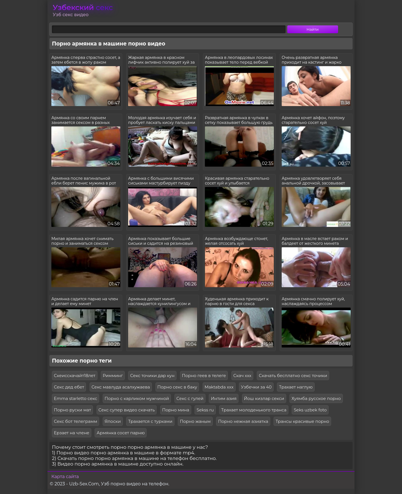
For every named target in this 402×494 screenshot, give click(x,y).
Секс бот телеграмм (75, 421)
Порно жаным (195, 421)
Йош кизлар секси (264, 398)
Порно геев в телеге (204, 375)
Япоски (113, 421)
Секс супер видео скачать (127, 410)
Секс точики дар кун (152, 375)
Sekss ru (205, 410)
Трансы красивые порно (302, 421)
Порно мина (175, 410)
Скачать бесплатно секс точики (293, 375)
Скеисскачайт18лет (74, 375)
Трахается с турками (150, 421)
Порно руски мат (72, 410)
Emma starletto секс (75, 398)
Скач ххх (242, 375)
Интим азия (223, 398)
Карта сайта (65, 476)
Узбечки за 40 (256, 387)
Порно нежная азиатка (243, 421)
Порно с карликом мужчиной (137, 398)
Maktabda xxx (219, 387)
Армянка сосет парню (121, 432)
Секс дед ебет (69, 387)
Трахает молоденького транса (253, 410)
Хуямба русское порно (316, 398)
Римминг (113, 375)
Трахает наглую (295, 387)
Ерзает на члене (71, 432)
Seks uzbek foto (310, 410)
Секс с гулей (190, 398)
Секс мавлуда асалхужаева (121, 387)
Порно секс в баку (177, 387)
